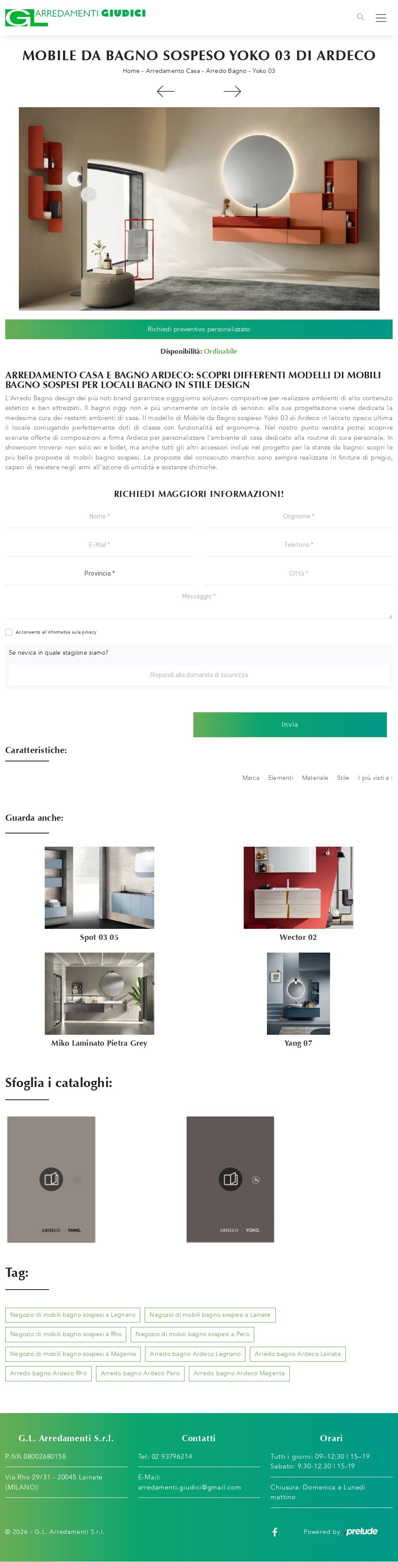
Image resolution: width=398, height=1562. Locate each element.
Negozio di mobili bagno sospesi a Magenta (73, 1354)
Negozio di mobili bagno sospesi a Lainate (209, 1315)
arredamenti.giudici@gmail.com (190, 1487)
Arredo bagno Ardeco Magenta (239, 1373)
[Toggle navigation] (360, 18)
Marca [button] (250, 778)
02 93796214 (172, 1456)
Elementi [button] (280, 778)
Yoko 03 (263, 71)
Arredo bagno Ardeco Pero (140, 1373)
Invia (290, 725)
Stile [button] (343, 778)
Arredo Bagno (226, 71)
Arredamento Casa (173, 71)
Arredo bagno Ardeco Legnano (195, 1354)
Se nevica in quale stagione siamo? (59, 653)
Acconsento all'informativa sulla (56, 632)
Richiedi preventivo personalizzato (199, 329)
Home (131, 71)
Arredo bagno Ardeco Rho (48, 1373)
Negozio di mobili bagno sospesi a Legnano (72, 1315)
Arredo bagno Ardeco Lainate (298, 1354)
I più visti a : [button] (375, 778)
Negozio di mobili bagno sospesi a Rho (65, 1334)
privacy (89, 632)
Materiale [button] (315, 778)
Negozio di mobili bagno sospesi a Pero (192, 1334)
